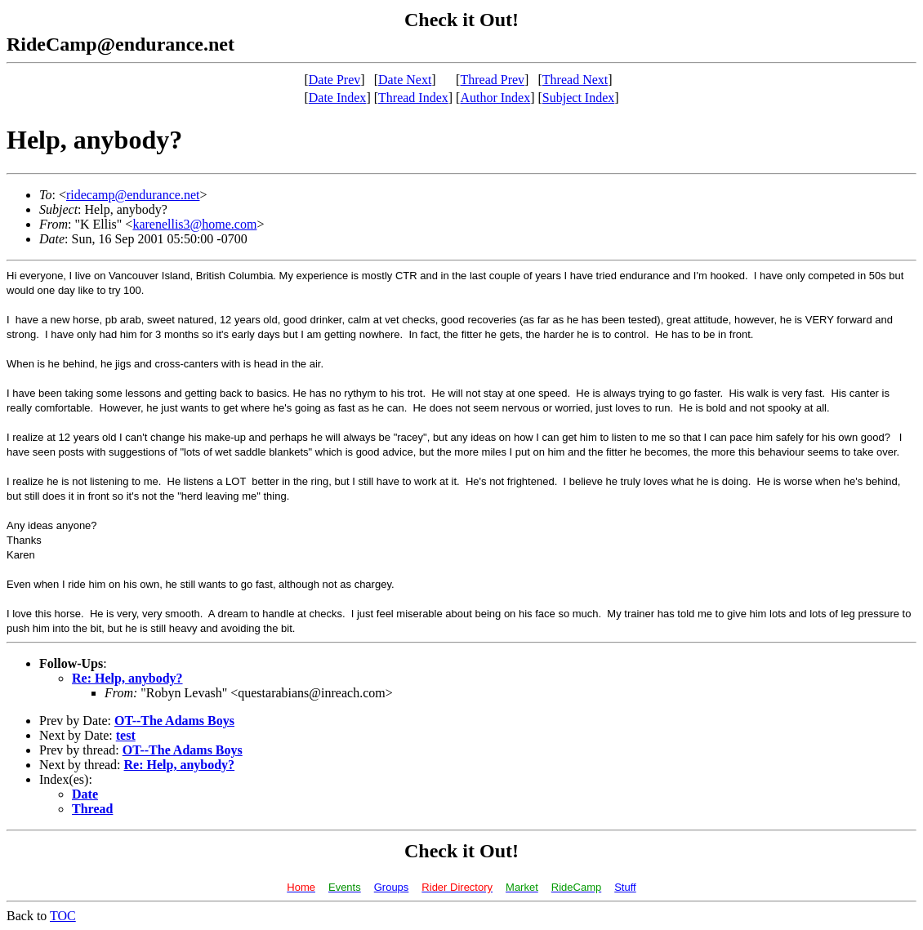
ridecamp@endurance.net (133, 195)
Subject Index (578, 98)
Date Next (404, 80)
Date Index (338, 98)
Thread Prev (492, 80)
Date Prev (335, 80)
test (126, 735)
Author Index (495, 98)
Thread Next (575, 80)
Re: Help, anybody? (127, 678)
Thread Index (413, 98)
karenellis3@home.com (194, 224)
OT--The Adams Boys (174, 721)
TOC (63, 916)
